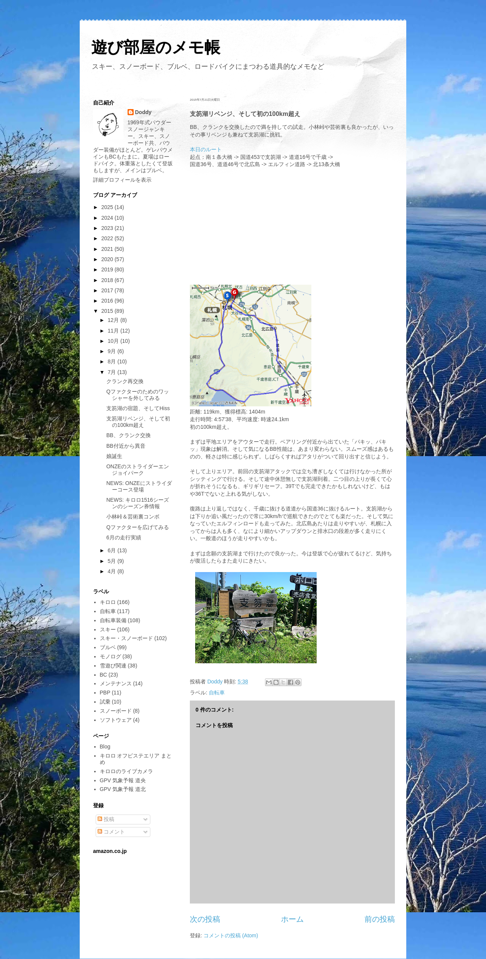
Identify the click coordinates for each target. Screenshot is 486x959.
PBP (105, 693)
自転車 (217, 693)
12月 (113, 320)
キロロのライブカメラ (126, 771)
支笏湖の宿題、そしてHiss (138, 408)
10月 (113, 341)
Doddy (143, 112)
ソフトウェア (116, 720)
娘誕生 (114, 456)
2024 (108, 218)
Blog (105, 746)
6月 (112, 550)
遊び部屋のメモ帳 (155, 47)
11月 (113, 331)
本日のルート (206, 149)
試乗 (105, 702)
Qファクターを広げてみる (137, 527)
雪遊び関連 (113, 666)
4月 (112, 571)
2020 (108, 259)
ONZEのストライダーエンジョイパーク (137, 469)
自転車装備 (113, 620)
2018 (108, 280)
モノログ (110, 656)
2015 (108, 311)
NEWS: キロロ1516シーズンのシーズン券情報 (137, 503)
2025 (108, 207)
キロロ (108, 602)
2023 (108, 228)
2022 (108, 238)
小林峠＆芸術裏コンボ (132, 517)
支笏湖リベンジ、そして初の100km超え (138, 421)
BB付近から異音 (125, 446)
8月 (112, 361)
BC (103, 675)
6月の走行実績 (123, 537)
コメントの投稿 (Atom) (231, 935)
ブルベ (108, 647)
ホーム (292, 919)
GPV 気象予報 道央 (123, 780)
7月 (112, 372)
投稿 (106, 819)
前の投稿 (379, 919)
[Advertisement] (292, 225)
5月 (112, 561)
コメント (111, 832)
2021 (108, 249)
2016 (108, 301)
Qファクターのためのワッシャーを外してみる (137, 394)
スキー (108, 629)
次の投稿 (205, 919)
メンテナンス (116, 683)
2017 (108, 290)
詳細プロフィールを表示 (122, 180)
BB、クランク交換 (128, 435)
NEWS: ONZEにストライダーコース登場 (139, 486)
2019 (108, 269)
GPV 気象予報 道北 (123, 789)
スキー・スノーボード (126, 638)
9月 (112, 351)
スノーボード (116, 711)
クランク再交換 (125, 381)
